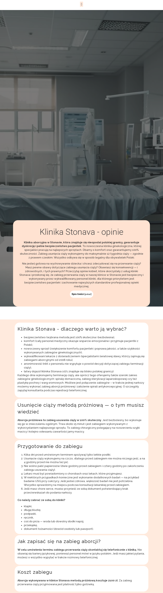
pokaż (88, 294)
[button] (81, 4)
